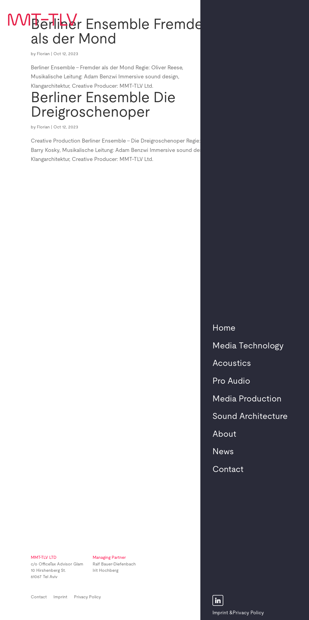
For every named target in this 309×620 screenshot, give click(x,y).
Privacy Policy (248, 612)
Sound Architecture (250, 416)
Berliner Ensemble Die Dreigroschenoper (103, 105)
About (224, 434)
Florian (43, 54)
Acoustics (231, 363)
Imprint (220, 612)
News (223, 452)
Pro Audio (231, 381)
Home (223, 328)
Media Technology (248, 346)
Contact (228, 469)
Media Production (247, 399)
